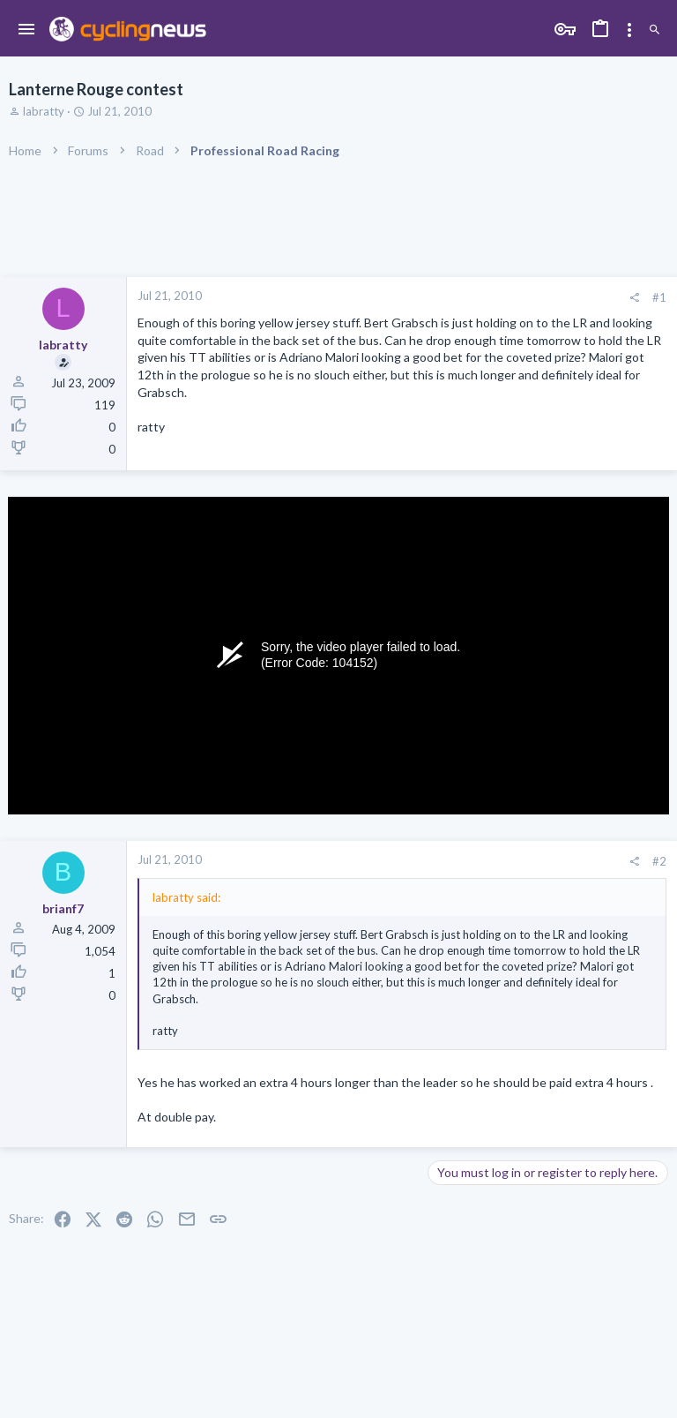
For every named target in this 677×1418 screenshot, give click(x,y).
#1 (659, 297)
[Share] (634, 297)
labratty (43, 111)
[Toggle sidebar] (629, 30)
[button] (27, 30)
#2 (659, 861)
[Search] (654, 30)
